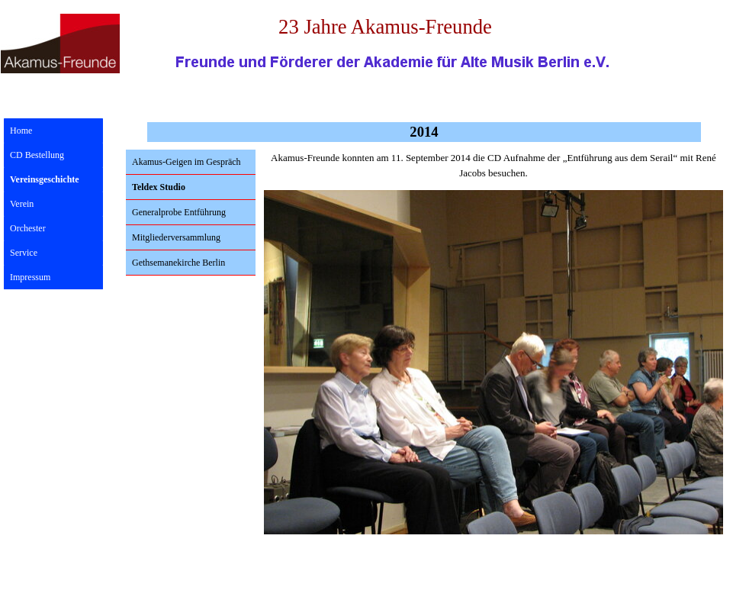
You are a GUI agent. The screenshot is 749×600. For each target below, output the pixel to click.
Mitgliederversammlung (176, 237)
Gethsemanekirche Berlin (178, 262)
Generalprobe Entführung (179, 212)
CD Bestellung (37, 155)
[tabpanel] (493, 165)
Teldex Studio (158, 187)
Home (21, 130)
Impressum (30, 277)
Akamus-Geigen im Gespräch (186, 161)
